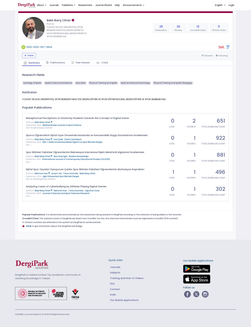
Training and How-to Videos (126, 278)
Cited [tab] (104, 62)
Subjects (115, 272)
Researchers (85, 5)
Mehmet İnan (42, 173)
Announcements (132, 5)
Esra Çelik (58, 139)
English (219, 5)
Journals (54, 5)
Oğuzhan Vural (92, 190)
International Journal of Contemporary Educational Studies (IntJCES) (76, 159)
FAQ (112, 283)
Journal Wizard (103, 5)
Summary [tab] (32, 62)
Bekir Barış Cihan (44, 190)
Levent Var (56, 173)
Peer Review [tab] (80, 62)
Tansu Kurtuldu (71, 173)
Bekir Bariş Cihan (43, 122)
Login (231, 5)
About (40, 5)
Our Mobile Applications (124, 300)
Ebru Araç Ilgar (61, 156)
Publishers (67, 5)
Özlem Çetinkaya (72, 139)
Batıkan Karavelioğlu (79, 156)
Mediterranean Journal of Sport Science (62, 125)
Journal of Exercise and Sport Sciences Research (66, 193)
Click (29, 226)
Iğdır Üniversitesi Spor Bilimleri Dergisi (61, 176)
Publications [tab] (55, 62)
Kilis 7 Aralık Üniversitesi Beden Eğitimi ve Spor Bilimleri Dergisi (72, 142)
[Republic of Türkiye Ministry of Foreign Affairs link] (49, 293)
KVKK (113, 294)
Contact (115, 289)
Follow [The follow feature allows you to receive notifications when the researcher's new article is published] (30, 55)
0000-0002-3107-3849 (39, 47)
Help (117, 5)
